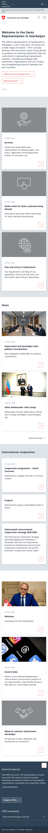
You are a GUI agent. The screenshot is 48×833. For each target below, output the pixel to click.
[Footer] (24, 829)
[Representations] (12, 80)
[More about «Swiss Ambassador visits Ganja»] (40, 425)
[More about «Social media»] (40, 693)
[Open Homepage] (15, 17)
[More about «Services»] (40, 163)
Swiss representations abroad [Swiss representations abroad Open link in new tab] (24, 816)
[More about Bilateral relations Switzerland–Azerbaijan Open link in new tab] (40, 749)
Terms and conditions (9, 830)
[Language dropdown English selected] (43, 4)
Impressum (29, 830)
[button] (44, 765)
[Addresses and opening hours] (18, 73)
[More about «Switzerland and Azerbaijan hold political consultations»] (40, 364)
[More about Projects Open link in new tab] (40, 516)
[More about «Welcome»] (40, 629)
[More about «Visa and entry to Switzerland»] (40, 285)
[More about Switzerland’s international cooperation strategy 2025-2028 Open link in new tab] (40, 558)
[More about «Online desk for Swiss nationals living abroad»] (40, 224)
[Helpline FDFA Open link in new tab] (11, 800)
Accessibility (20, 830)
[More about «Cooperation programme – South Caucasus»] (40, 486)
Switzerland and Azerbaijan (18, 18)
